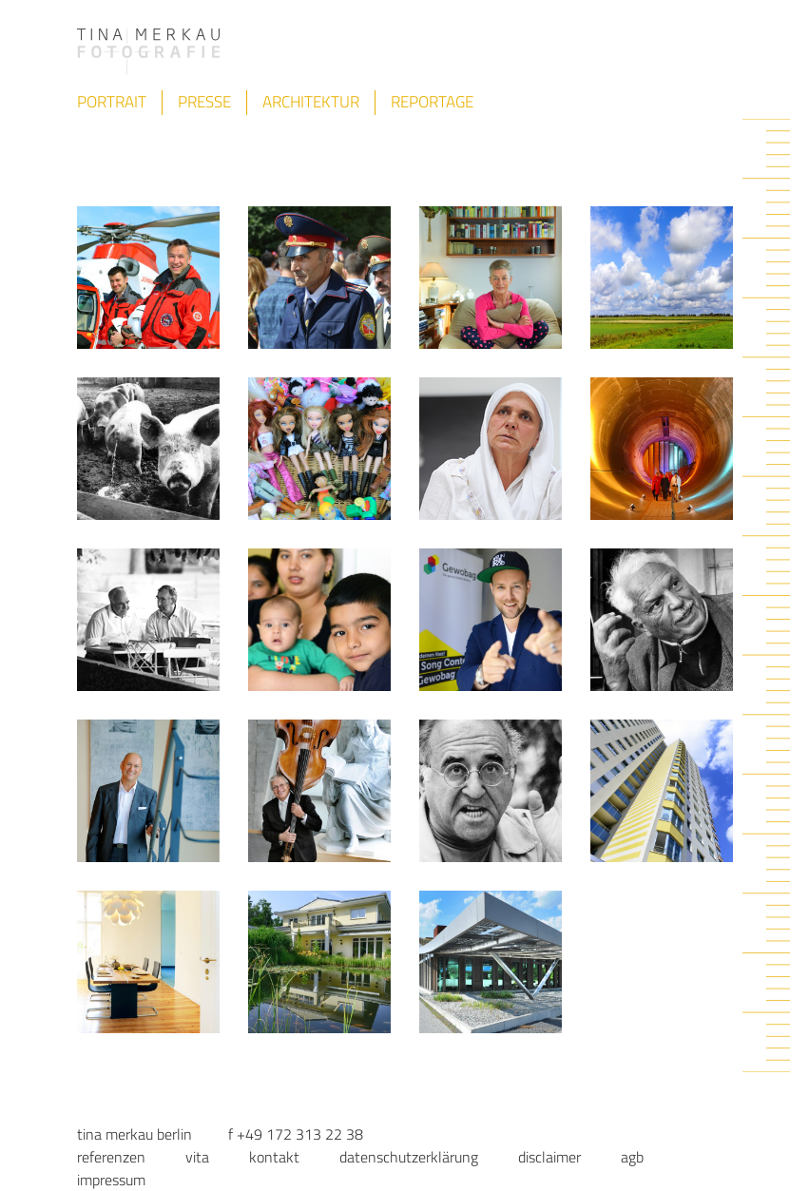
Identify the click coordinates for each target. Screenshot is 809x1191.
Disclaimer (549, 1156)
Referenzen (111, 1156)
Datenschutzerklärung (408, 1156)
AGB (632, 1156)
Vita (197, 1156)
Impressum (111, 1179)
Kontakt (274, 1156)
